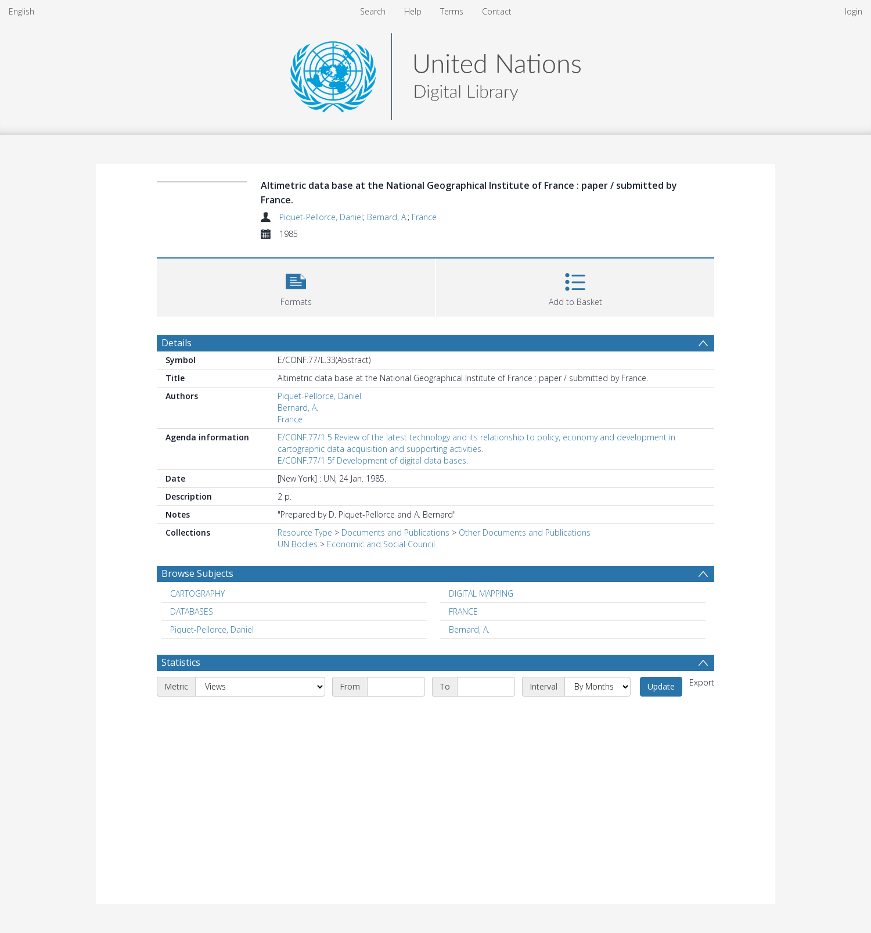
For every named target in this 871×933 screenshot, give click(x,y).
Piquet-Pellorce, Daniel (321, 217)
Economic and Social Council (381, 544)
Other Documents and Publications (525, 532)
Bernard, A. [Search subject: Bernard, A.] (469, 629)
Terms (451, 11)
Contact (497, 11)
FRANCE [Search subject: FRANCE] (463, 611)
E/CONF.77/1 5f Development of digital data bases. (373, 460)
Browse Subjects (197, 573)
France (424, 217)
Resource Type (305, 532)
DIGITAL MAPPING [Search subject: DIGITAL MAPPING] (481, 593)
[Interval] (597, 687)
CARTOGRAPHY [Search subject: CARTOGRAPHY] (197, 593)
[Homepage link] (435, 73)
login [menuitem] (853, 11)
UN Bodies (298, 544)
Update (661, 686)
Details (176, 342)
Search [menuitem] (373, 11)
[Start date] (396, 687)
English (21, 11)
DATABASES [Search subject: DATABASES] (191, 611)
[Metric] (260, 687)
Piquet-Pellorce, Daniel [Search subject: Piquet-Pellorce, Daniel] (212, 629)
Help (413, 11)
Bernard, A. (387, 217)
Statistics (180, 662)
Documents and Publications (395, 532)
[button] (296, 286)
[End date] (486, 687)
